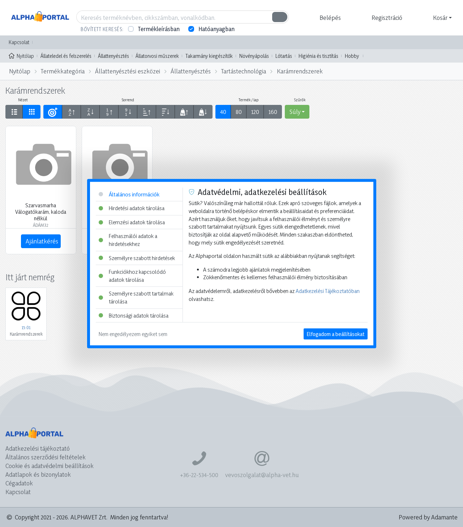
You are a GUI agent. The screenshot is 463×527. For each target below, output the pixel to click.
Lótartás (283, 56)
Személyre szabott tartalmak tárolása (136, 297)
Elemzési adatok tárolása (132, 221)
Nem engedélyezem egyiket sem (133, 334)
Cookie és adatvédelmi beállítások (49, 465)
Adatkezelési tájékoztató (37, 448)
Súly (295, 111)
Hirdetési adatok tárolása (131, 208)
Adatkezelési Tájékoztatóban (328, 291)
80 (239, 111)
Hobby (352, 56)
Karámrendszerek (300, 71)
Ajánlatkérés (42, 241)
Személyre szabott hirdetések (137, 257)
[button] (329, 17)
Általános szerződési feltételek (45, 457)
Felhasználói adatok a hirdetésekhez (128, 240)
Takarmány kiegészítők (209, 56)
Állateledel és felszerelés (65, 56)
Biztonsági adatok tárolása (133, 315)
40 (223, 111)
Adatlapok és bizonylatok (38, 474)
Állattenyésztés (113, 56)
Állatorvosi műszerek (157, 56)
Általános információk (129, 194)
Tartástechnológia (243, 71)
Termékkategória (63, 71)
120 (255, 111)
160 (273, 111)
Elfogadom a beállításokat (335, 334)
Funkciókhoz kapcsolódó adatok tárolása (132, 275)
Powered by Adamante (428, 517)
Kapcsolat (19, 42)
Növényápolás (254, 56)
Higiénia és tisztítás (318, 56)
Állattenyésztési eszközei (127, 71)
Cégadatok (19, 483)
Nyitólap (21, 55)
